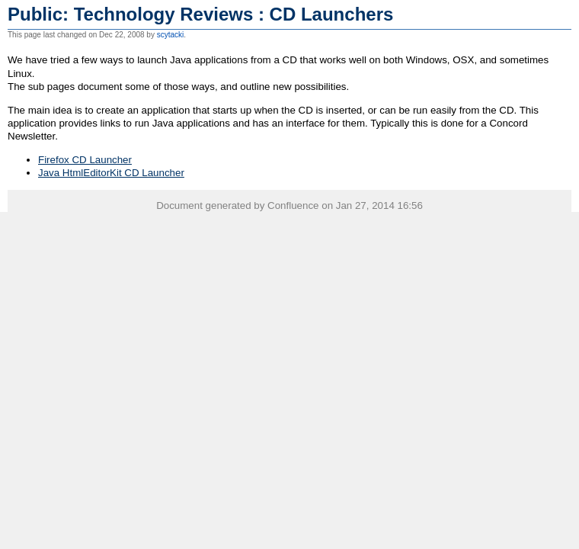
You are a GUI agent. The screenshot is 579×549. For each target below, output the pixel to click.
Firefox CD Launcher (85, 159)
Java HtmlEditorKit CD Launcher (111, 172)
